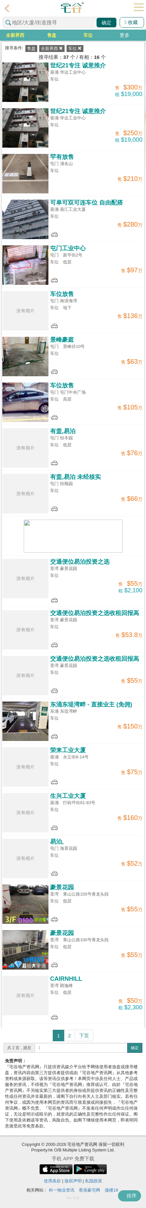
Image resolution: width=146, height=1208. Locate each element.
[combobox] (60, 22)
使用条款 (52, 1180)
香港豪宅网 (89, 1190)
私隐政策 (93, 1180)
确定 (106, 22)
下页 (84, 1035)
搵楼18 (111, 1190)
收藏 (131, 22)
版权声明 (73, 1180)
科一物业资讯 (61, 1190)
